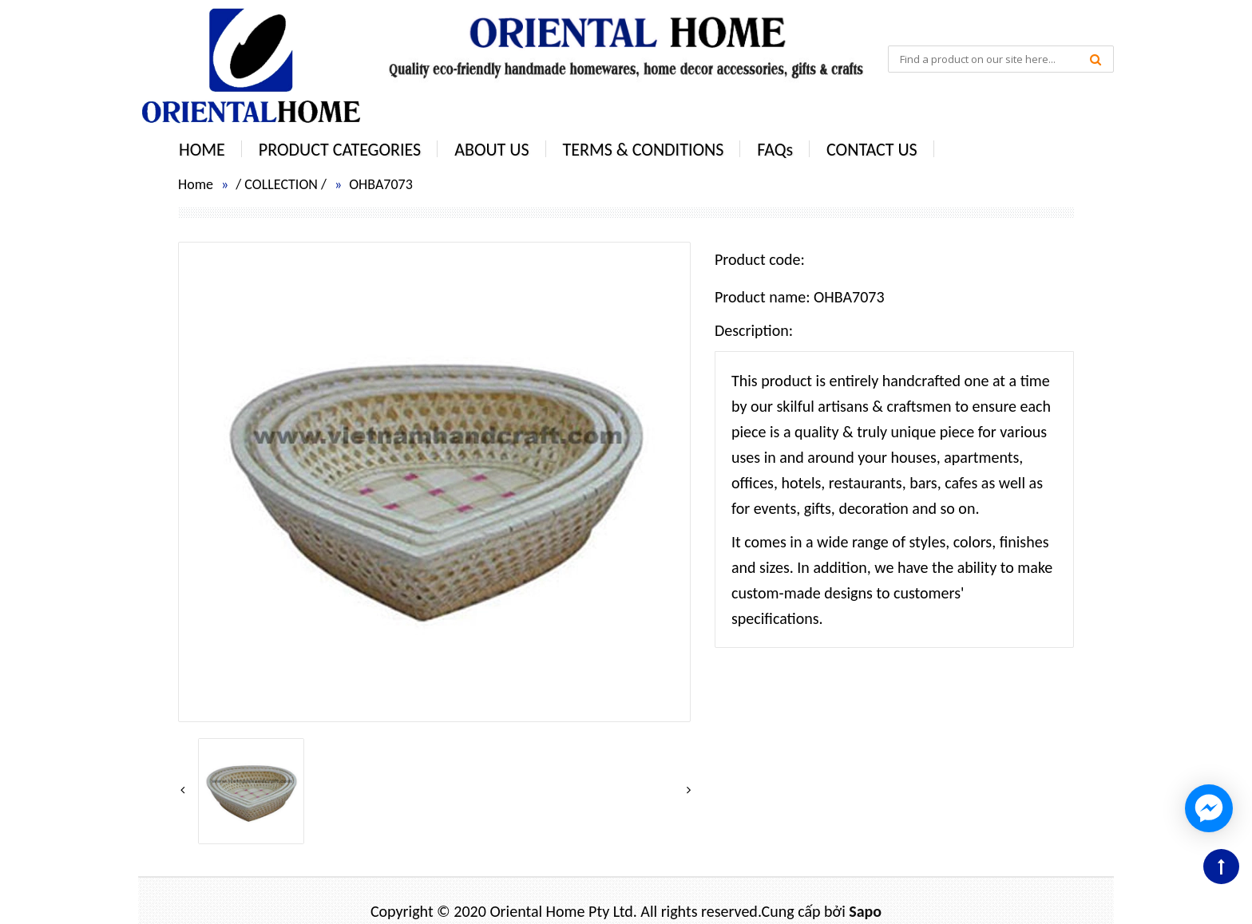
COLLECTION (281, 184)
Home (195, 184)
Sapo (865, 911)
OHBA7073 (381, 184)
